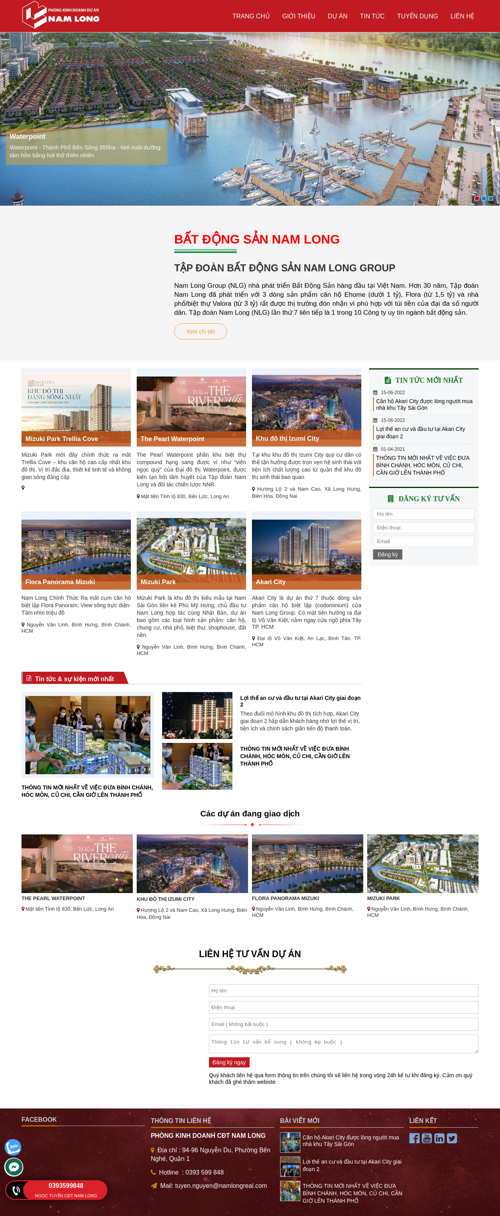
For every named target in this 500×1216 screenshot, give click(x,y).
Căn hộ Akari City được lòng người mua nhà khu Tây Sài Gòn (424, 404)
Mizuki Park (158, 581)
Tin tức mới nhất (429, 380)
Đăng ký (388, 554)
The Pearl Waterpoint (172, 438)
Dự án (337, 16)
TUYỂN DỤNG (417, 16)
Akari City (271, 581)
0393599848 (66, 1185)
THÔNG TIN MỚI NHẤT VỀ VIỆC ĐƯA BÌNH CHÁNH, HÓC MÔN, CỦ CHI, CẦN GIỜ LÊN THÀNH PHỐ (295, 756)
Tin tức (372, 16)
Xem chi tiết (200, 331)
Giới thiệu (299, 16)
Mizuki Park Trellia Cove (61, 438)
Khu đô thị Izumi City (287, 438)
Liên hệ (462, 16)
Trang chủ (251, 16)
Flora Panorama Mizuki (60, 581)
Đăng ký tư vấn (429, 499)
